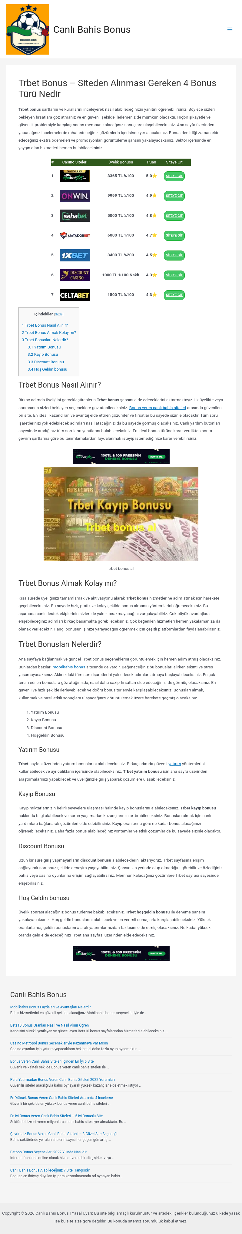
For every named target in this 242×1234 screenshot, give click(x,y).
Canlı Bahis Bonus (92, 29)
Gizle (59, 314)
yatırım (174, 763)
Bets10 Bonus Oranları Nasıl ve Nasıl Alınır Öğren (49, 1025)
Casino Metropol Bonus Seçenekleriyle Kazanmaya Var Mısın (59, 1043)
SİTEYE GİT (174, 176)
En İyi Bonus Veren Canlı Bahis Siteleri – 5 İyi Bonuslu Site (56, 1116)
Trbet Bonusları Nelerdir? (45, 340)
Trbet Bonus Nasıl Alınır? (45, 325)
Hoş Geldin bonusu (47, 369)
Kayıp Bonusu (43, 354)
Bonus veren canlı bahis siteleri (157, 407)
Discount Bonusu (46, 362)
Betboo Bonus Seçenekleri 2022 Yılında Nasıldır (48, 1152)
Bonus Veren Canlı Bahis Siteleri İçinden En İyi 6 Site (52, 1061)
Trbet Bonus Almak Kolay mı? (49, 332)
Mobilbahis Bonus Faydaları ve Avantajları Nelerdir (50, 1007)
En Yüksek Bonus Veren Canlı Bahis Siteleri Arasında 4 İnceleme (61, 1098)
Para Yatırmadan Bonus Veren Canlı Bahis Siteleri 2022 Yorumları (62, 1080)
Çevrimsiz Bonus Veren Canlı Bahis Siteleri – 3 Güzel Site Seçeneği (64, 1134)
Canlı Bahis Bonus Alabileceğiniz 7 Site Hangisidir (50, 1170)
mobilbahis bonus (68, 666)
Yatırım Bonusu (44, 347)
